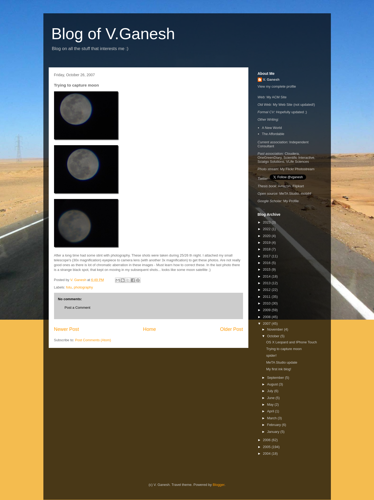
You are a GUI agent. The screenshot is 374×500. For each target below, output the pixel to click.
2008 (267, 317)
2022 (267, 229)
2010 (267, 303)
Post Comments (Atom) (93, 340)
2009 (267, 310)
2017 (267, 256)
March (272, 418)
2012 (267, 290)
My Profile (291, 201)
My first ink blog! (278, 369)
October (273, 336)
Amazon (284, 186)
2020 (267, 236)
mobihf (306, 194)
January (273, 432)
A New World (272, 128)
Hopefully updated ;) (291, 112)
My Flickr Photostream (297, 169)
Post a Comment (78, 308)
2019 (267, 243)
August (273, 384)
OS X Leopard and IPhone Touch (291, 342)
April (271, 411)
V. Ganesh (271, 80)
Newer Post (66, 329)
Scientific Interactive (298, 158)
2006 (267, 440)
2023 (267, 222)
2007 (267, 324)
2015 (267, 269)
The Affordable (273, 134)
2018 (267, 249)
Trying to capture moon (284, 349)
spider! (271, 355)
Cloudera (292, 154)
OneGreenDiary (270, 158)
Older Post (231, 329)
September (276, 378)
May (270, 404)
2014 (267, 276)
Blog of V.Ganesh (113, 34)
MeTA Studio (289, 194)
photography (83, 287)
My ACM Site (276, 97)
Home (149, 329)
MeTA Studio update (281, 362)
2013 (267, 283)
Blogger (218, 485)
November (275, 329)
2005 (267, 447)
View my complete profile (277, 86)
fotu (69, 287)
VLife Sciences (297, 162)
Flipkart (298, 186)
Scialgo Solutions (271, 162)
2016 (267, 263)
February (274, 425)
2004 (267, 454)
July (270, 391)
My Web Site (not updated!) (294, 105)
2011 (267, 297)
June (271, 398)
